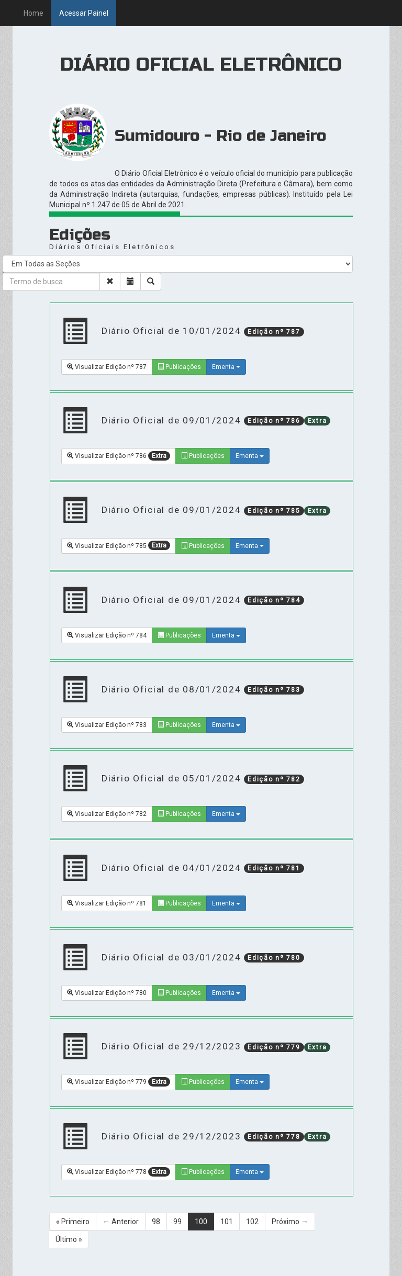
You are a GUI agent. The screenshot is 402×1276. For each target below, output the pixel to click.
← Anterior (121, 1221)
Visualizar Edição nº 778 (118, 1172)
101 (226, 1221)
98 (156, 1221)
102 (252, 1221)
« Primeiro (73, 1221)
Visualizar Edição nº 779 (118, 1082)
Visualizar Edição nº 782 (107, 814)
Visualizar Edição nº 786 (118, 456)
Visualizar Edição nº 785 (118, 545)
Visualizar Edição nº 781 (107, 903)
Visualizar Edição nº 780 (107, 993)
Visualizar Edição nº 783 (107, 725)
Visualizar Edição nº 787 (107, 367)
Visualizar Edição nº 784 (107, 635)
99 (177, 1221)
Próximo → (290, 1221)
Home (33, 13)
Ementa (226, 367)
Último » (68, 1239)
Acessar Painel (83, 13)
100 (201, 1221)
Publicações (179, 367)
